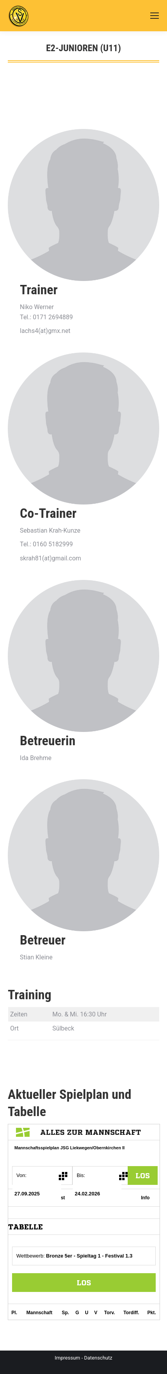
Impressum (67, 1358)
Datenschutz (98, 1358)
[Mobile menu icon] (154, 15)
